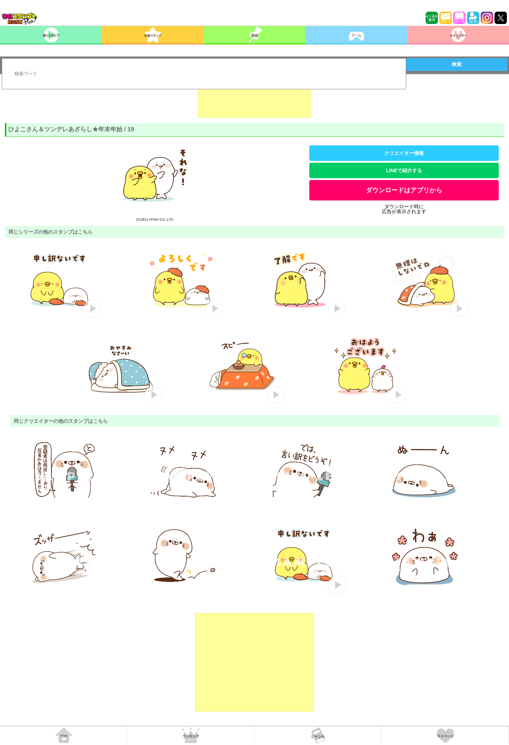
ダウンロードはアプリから (404, 190)
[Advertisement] (254, 100)
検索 (457, 64)
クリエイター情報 (404, 153)
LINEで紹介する (404, 170)
